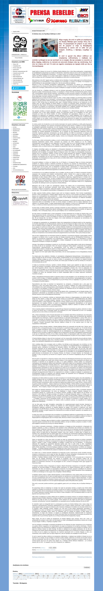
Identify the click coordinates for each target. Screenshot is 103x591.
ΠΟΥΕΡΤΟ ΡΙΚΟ (17, 162)
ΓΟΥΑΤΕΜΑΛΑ (16, 155)
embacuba (50, 578)
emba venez (39, 549)
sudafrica (15, 578)
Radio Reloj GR (16, 74)
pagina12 (70, 575)
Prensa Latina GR (17, 67)
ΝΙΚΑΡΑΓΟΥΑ (16, 130)
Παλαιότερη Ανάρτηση (84, 557)
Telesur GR (15, 64)
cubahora (66, 578)
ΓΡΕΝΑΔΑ (15, 139)
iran (46, 575)
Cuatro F (51, 575)
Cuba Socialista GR (17, 80)
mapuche (15, 576)
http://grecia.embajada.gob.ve (85, 36)
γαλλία (76, 578)
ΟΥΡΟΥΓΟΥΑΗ (16, 137)
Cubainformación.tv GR (18, 73)
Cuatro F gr (15, 83)
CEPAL (87, 576)
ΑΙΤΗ (14, 161)
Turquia (67, 576)
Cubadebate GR (17, 66)
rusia (85, 574)
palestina (28, 575)
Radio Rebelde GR (17, 76)
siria (76, 575)
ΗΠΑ (14, 168)
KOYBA (15, 127)
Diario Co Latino (32, 576)
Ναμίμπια (23, 579)
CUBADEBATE (28, 574)
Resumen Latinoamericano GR (20, 71)
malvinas (51, 576)
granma (67, 574)
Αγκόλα (14, 579)
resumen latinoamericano (47, 574)
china (36, 575)
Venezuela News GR (18, 82)
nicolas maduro (46, 549)
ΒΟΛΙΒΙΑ (15, 141)
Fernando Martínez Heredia (24, 578)
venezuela (52, 549)
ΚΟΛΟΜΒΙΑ (15, 134)
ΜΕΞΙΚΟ (15, 132)
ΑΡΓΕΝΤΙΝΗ (16, 143)
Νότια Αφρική (81, 578)
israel (41, 575)
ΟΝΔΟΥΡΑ (15, 154)
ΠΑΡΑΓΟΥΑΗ (16, 157)
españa (81, 575)
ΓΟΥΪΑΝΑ (15, 166)
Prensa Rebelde (18, 57)
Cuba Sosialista (23, 576)
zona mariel (34, 578)
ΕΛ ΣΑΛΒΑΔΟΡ (16, 150)
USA (59, 574)
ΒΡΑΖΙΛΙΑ (15, 136)
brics (57, 575)
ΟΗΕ (87, 575)
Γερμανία (71, 578)
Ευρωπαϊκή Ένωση (59, 576)
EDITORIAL (63, 575)
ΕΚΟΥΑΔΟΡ (16, 148)
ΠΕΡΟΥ (15, 145)
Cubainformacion (17, 575)
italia (46, 576)
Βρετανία (18, 579)
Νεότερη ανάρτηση (38, 557)
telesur (15, 574)
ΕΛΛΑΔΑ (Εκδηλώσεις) (18, 170)
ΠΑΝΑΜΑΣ (15, 152)
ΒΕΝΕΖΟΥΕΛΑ (16, 129)
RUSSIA (40, 576)
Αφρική (55, 578)
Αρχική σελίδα (60, 557)
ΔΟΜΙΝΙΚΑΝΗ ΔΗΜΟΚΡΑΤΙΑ (19, 164)
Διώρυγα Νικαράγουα (79, 576)
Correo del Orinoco (42, 578)
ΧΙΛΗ (14, 146)
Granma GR (16, 69)
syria (72, 576)
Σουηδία (87, 578)
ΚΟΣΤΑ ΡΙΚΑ (16, 159)
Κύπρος (60, 578)
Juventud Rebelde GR (18, 78)
